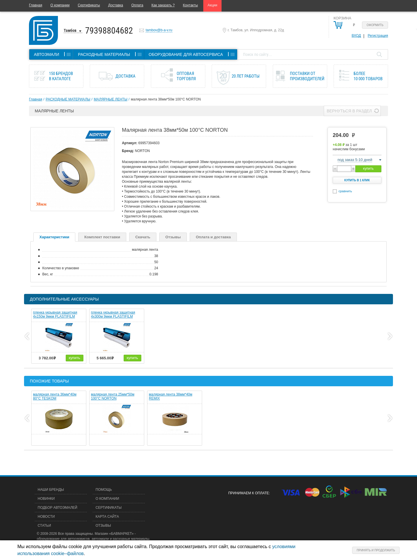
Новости (46, 517)
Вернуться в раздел (349, 111)
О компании (60, 5)
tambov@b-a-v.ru (159, 30)
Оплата (137, 5)
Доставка (115, 5)
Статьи (44, 526)
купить (368, 168)
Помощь (104, 490)
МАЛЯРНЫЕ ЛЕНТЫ (110, 99)
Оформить (375, 25)
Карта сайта (107, 517)
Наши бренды (51, 490)
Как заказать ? (163, 5)
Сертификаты (89, 5)
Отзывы (173, 237)
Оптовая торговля (186, 76)
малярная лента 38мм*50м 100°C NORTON (166, 99)
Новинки (46, 499)
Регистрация (378, 36)
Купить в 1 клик (357, 180)
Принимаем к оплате (248, 493)
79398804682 (109, 30)
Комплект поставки (102, 237)
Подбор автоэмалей (57, 508)
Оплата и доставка (213, 237)
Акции (212, 5)
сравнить (345, 191)
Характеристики (54, 237)
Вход (356, 36)
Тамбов (70, 30)
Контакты (190, 5)
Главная (35, 5)
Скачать (142, 237)
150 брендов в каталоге (61, 76)
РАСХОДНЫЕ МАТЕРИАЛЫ (68, 99)
